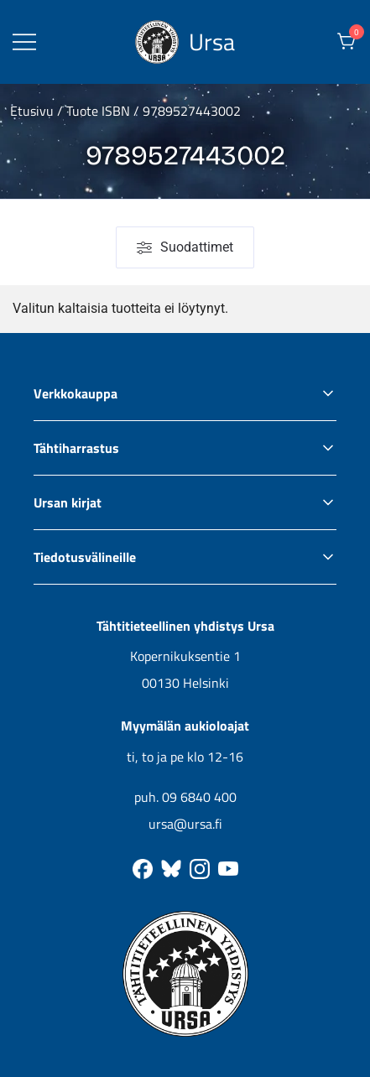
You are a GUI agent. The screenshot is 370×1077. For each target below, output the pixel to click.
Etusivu (32, 111)
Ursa (212, 41)
